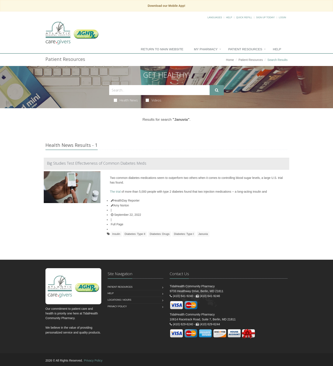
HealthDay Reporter (125, 200)
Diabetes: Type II (135, 234)
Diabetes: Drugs (159, 234)
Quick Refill (244, 17)
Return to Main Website (162, 49)
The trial (115, 191)
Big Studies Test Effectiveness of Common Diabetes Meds (96, 163)
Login (282, 17)
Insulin (116, 234)
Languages (214, 17)
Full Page (117, 224)
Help (229, 17)
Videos (153, 100)
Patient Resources (245, 49)
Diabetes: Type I (184, 234)
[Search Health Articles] (159, 90)
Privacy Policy (117, 306)
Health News (126, 100)
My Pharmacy (205, 49)
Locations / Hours (119, 300)
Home (230, 60)
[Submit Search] (217, 90)
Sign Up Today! (265, 17)
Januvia (203, 234)
